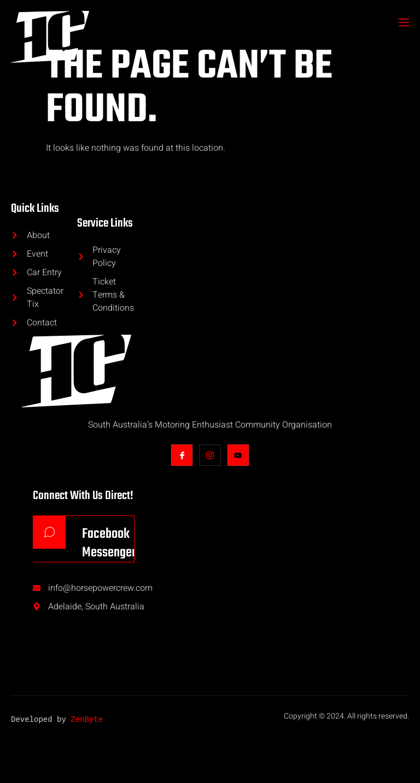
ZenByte (87, 720)
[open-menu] (403, 23)
